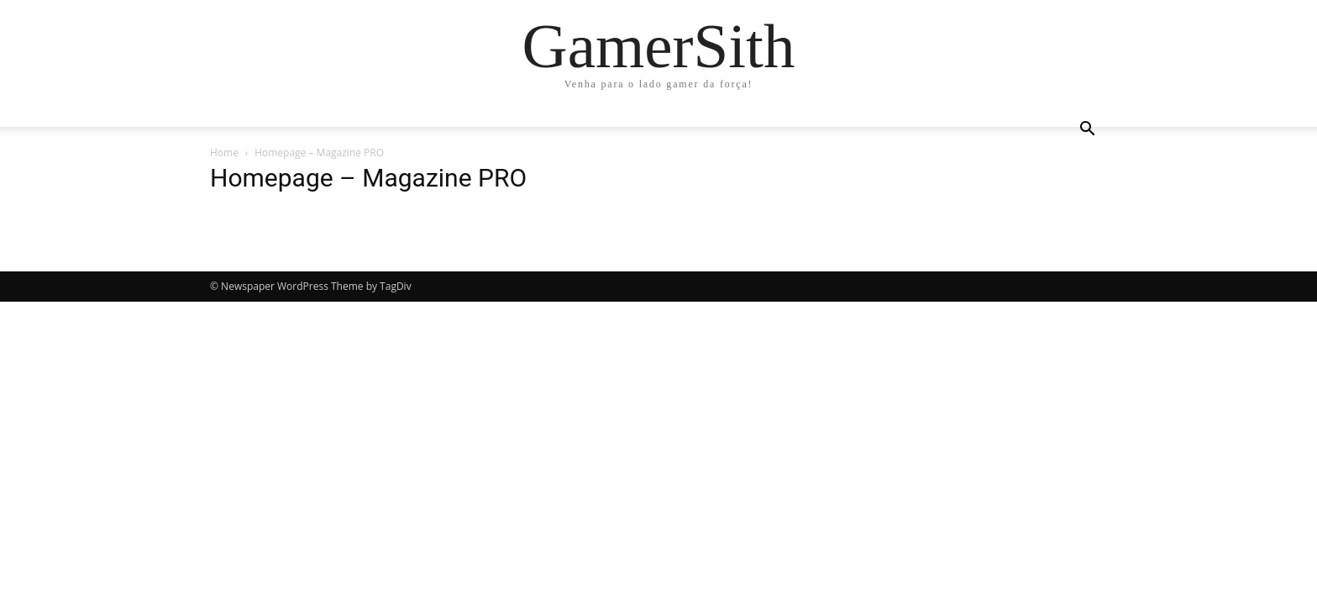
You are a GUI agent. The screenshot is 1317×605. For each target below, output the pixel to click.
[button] (1087, 131)
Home (224, 152)
